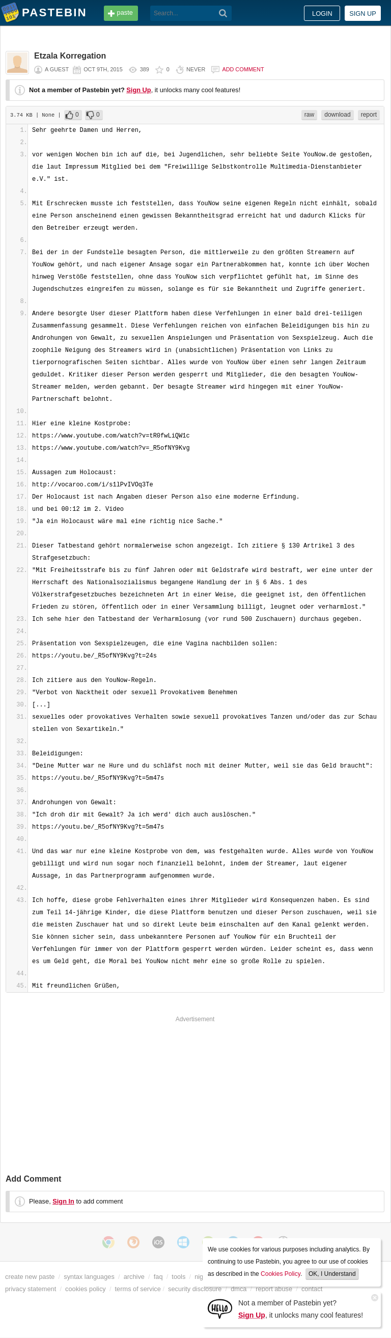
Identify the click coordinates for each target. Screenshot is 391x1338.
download (337, 114)
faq (158, 1276)
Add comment (243, 69)
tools (178, 1276)
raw (309, 114)
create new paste (29, 1276)
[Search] (223, 13)
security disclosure (194, 1289)
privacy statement (30, 1289)
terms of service (138, 1289)
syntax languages (89, 1276)
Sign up (362, 13)
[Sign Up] (220, 1308)
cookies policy (85, 1289)
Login (322, 13)
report (369, 114)
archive (134, 1276)
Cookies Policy (280, 1273)
